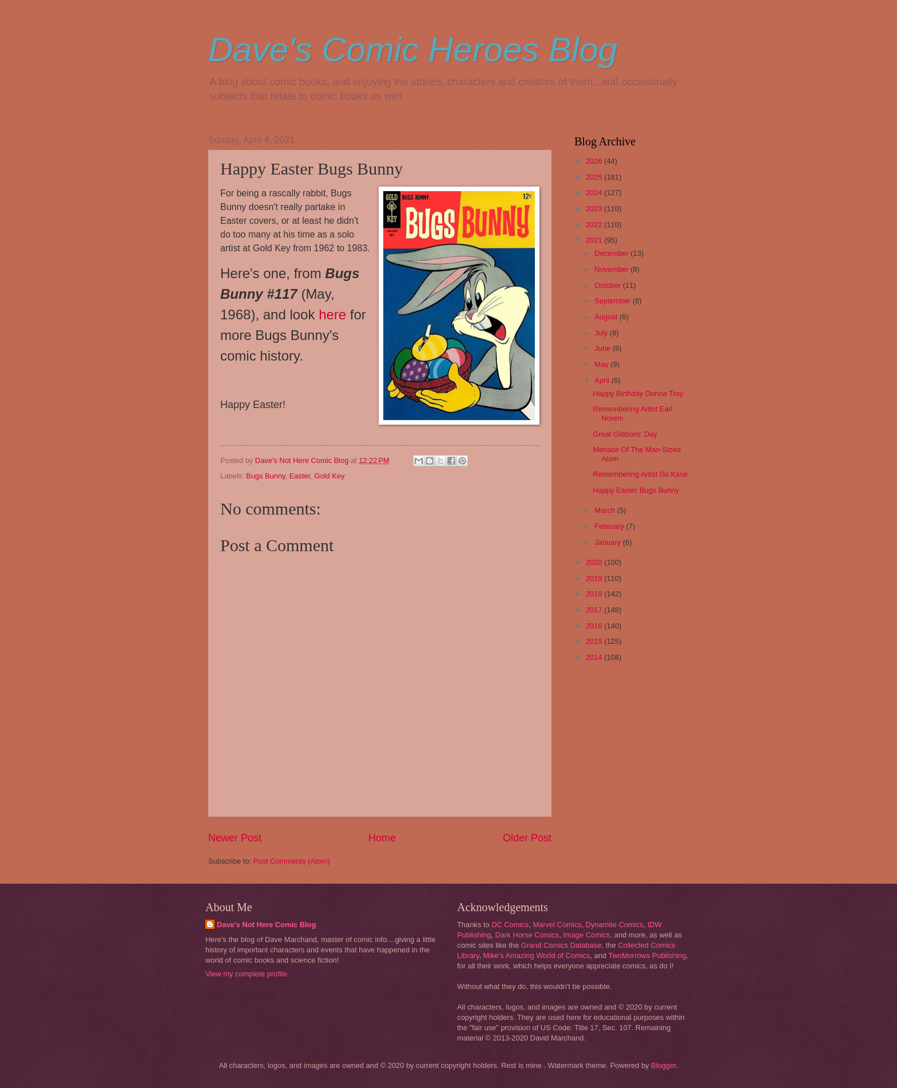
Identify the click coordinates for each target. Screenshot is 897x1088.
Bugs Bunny (265, 476)
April (602, 380)
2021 (595, 240)
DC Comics (510, 924)
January (608, 542)
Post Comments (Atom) (291, 861)
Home (382, 838)
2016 (595, 626)
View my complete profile (246, 974)
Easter (300, 476)
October (608, 285)
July (601, 333)
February (610, 526)
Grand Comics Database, (562, 945)
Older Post (527, 838)
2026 (595, 161)
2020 (595, 562)
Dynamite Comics (615, 924)
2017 (595, 610)
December (612, 253)
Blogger (663, 1065)
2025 (595, 177)
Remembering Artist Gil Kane (640, 474)
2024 (595, 192)
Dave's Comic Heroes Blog (412, 49)
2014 (595, 657)
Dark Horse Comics (527, 935)
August (607, 316)
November (612, 269)
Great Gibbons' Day (625, 434)
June (603, 348)
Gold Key (329, 476)
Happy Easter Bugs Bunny (636, 490)
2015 (595, 641)
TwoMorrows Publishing (647, 955)
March (605, 510)
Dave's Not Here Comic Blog (266, 924)
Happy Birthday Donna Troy (638, 393)
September (613, 300)
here (332, 314)
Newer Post (234, 838)
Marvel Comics (557, 924)
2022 (595, 224)
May (602, 364)
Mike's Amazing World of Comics (536, 955)
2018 (595, 594)
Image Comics (586, 935)
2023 (595, 208)
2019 (595, 578)
